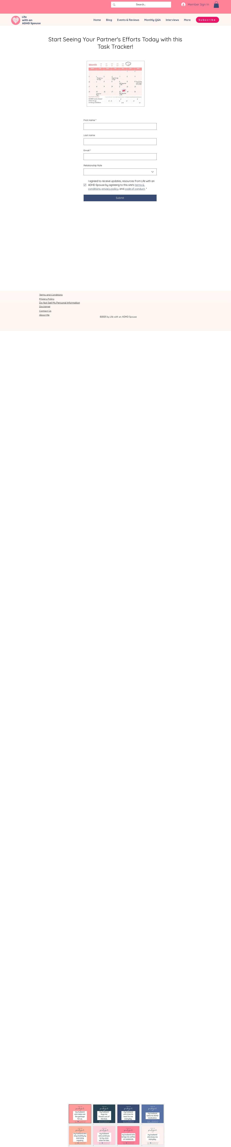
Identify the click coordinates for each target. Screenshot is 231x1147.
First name (90, 120)
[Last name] (119, 141)
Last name (89, 135)
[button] (216, 4)
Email (87, 150)
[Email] (119, 156)
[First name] (119, 126)
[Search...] (140, 4)
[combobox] (120, 171)
